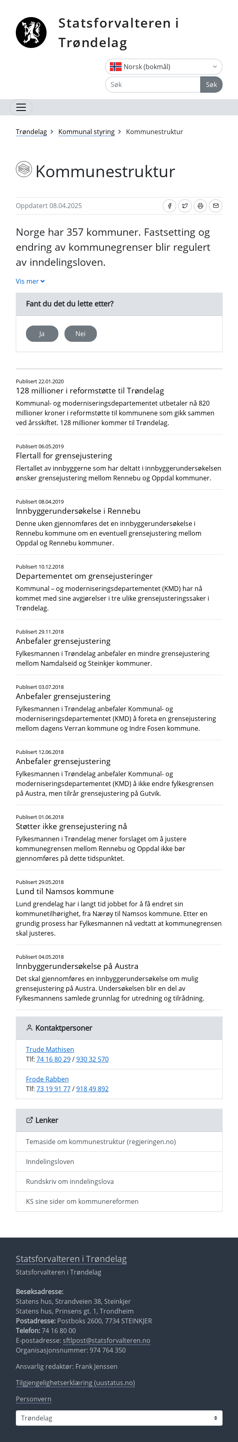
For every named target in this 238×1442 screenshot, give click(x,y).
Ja (42, 333)
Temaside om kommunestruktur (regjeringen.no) (101, 1141)
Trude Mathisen (50, 1049)
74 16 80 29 (53, 1059)
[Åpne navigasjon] (21, 107)
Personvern (33, 1398)
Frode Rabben (47, 1079)
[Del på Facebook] (169, 206)
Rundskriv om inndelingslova (70, 1181)
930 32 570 (92, 1059)
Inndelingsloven (50, 1161)
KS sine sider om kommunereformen (82, 1201)
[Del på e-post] (216, 206)
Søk (211, 84)
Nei (80, 333)
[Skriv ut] (200, 206)
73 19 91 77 (53, 1088)
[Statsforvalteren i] (119, 1418)
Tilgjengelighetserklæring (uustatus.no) (75, 1382)
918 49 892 (92, 1088)
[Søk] (153, 84)
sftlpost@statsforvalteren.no (106, 1340)
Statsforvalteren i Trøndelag (119, 32)
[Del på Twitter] (185, 206)
